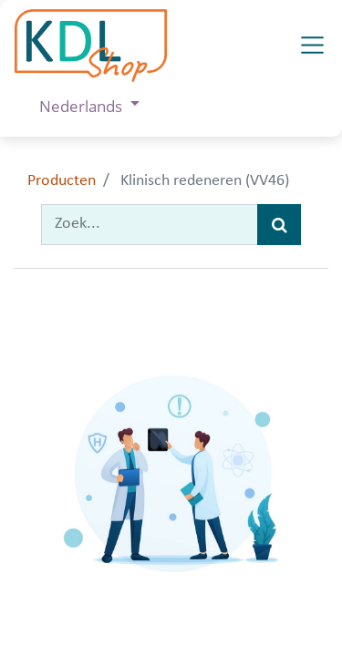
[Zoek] (279, 224)
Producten (61, 181)
